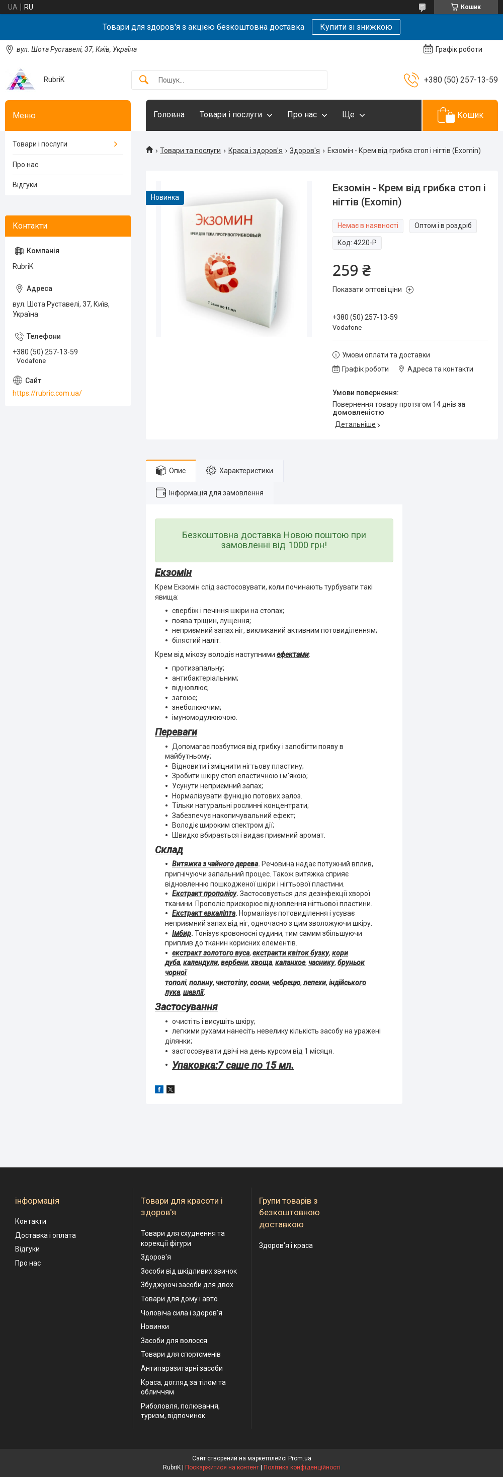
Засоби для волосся (174, 1341)
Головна (169, 114)
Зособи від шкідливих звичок (189, 1271)
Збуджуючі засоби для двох (187, 1285)
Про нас (302, 114)
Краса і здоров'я (255, 150)
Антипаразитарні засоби (182, 1368)
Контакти (30, 1221)
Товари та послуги (190, 150)
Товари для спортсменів (181, 1354)
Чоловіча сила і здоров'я (181, 1313)
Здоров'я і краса (286, 1245)
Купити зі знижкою (356, 27)
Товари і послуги (231, 114)
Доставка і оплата (45, 1235)
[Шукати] (144, 80)
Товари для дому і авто (179, 1299)
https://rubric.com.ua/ (47, 393)
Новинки (155, 1326)
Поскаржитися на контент (222, 1467)
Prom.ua (299, 1458)
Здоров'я (305, 150)
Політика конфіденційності (302, 1467)
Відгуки (25, 185)
